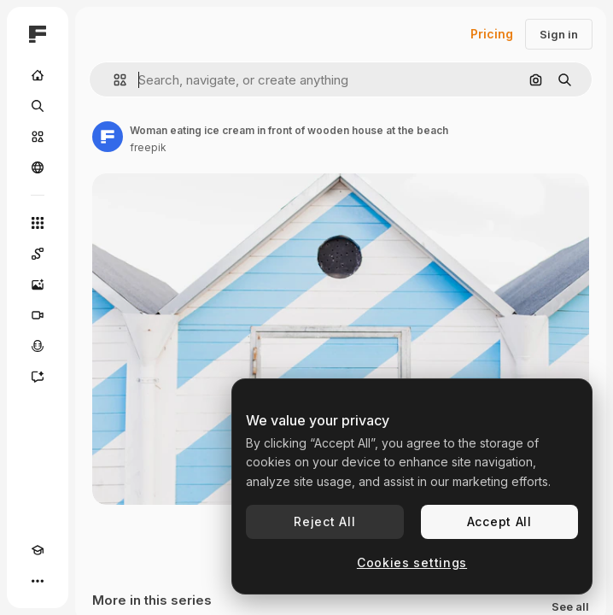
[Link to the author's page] (107, 136)
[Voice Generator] (37, 346)
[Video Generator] (37, 315)
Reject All (324, 521)
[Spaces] (37, 253)
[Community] (37, 167)
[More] (37, 580)
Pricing (491, 33)
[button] (113, 79)
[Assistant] (37, 376)
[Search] (37, 106)
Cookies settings (412, 562)
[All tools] (37, 223)
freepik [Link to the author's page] (148, 147)
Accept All (499, 521)
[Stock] (37, 136)
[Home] (37, 75)
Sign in (559, 34)
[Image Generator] (37, 284)
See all (570, 606)
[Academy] (37, 550)
